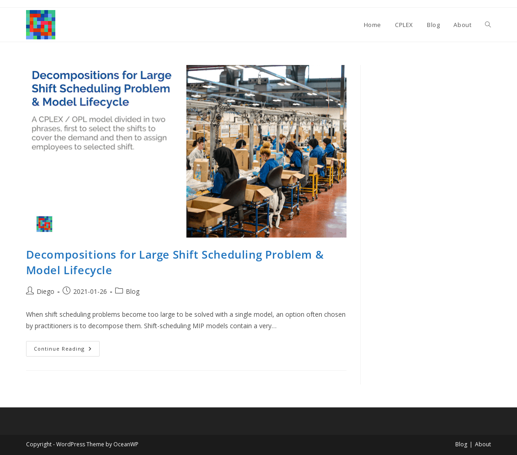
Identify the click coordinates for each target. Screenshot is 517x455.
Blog (132, 291)
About (483, 444)
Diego (45, 291)
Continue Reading (67, 350)
